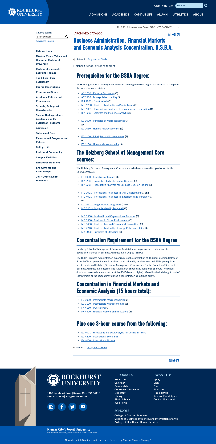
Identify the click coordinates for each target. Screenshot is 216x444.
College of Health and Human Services (136, 422)
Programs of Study (47, 92)
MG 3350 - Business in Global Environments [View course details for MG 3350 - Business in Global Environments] (105, 220)
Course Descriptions (48, 87)
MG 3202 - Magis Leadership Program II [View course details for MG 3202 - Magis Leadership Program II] (102, 208)
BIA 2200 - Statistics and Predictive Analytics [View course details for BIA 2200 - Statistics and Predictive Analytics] (105, 112)
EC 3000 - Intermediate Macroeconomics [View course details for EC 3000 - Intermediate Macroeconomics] (103, 299)
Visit (164, 5)
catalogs (72, 440)
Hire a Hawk (161, 392)
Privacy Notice (74, 432)
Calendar (119, 382)
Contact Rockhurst (164, 399)
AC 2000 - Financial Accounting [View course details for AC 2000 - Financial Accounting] (98, 93)
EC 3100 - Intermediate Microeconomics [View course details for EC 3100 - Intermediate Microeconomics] (102, 303)
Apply (157, 5)
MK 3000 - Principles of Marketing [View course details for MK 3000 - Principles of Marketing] (99, 231)
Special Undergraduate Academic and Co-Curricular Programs (49, 119)
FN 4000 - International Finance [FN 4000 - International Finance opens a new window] (98, 340)
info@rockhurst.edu (76, 396)
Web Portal (120, 402)
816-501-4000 (55, 396)
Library (118, 396)
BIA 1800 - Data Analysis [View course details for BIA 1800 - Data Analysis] (94, 101)
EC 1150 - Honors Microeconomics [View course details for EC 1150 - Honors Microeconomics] (100, 144)
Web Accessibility (89, 432)
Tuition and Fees (45, 133)
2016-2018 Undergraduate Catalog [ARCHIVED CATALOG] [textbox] (144, 27)
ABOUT (198, 14)
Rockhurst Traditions (48, 163)
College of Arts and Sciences (130, 415)
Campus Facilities (46, 157)
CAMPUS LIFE (143, 14)
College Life (43, 147)
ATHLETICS (180, 14)
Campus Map (121, 386)
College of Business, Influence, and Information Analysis (146, 418)
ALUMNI (162, 14)
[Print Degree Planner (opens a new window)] (169, 34)
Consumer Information (127, 389)
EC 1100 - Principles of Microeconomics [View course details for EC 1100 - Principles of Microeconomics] (102, 136)
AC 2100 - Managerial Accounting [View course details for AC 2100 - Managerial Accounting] (99, 97)
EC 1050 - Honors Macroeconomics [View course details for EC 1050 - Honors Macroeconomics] (100, 128)
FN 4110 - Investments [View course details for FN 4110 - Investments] (93, 307)
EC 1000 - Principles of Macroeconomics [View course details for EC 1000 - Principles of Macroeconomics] (103, 120)
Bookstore (120, 379)
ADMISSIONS (98, 14)
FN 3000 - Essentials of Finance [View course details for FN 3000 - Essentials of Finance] (98, 176)
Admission (42, 128)
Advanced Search (45, 40)
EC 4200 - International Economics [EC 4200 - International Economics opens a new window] (99, 336)
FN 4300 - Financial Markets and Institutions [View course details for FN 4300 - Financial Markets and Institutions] (104, 311)
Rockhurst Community (49, 152)
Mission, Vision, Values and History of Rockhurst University (51, 60)
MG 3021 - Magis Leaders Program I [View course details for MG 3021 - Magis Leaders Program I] (100, 204)
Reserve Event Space (165, 396)
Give (171, 5)
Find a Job (159, 389)
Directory (119, 392)
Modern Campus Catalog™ (137, 440)
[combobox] (148, 27)
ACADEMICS (120, 14)
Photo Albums (122, 399)
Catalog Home (44, 51)
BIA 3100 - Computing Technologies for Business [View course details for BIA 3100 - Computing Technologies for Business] (107, 181)
